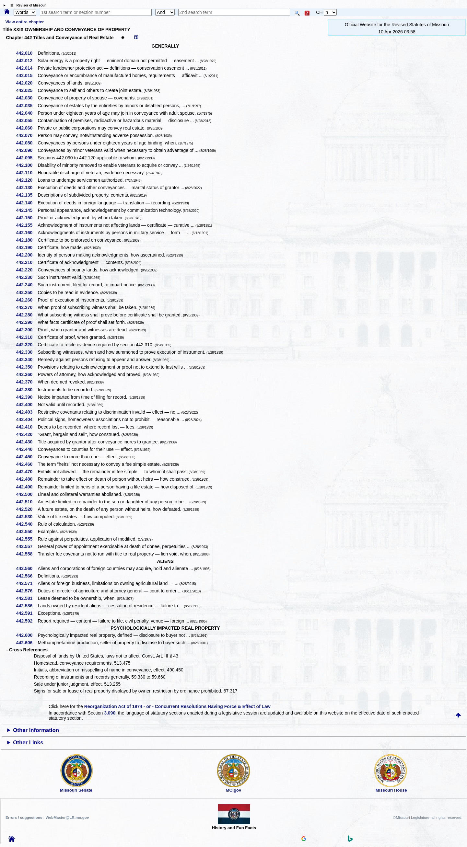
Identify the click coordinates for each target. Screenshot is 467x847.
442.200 (26, 255)
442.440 (26, 449)
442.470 (26, 471)
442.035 (26, 105)
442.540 (26, 524)
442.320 (26, 344)
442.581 (26, 598)
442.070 (26, 135)
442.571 (26, 583)
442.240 (26, 284)
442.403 (26, 412)
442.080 (26, 142)
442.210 (26, 262)
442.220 (26, 269)
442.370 (26, 381)
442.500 (26, 494)
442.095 (26, 157)
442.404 (26, 419)
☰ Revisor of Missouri (27, 5)
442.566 (26, 575)
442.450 (26, 456)
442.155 (26, 225)
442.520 (26, 509)
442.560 (26, 568)
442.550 (26, 531)
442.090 (26, 150)
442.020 (26, 83)
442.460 (26, 464)
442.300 (26, 329)
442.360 (26, 374)
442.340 (26, 359)
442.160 (26, 232)
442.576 (26, 590)
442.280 (26, 314)
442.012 (26, 60)
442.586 (26, 605)
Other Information (36, 730)
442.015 (26, 75)
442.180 (26, 240)
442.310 (26, 337)
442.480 (26, 479)
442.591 (26, 613)
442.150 (26, 217)
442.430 (26, 441)
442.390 (26, 397)
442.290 (26, 322)
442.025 (26, 90)
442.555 (26, 539)
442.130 (26, 187)
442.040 (26, 113)
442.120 (26, 180)
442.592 (26, 621)
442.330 (26, 352)
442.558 (26, 553)
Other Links (28, 742)
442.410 (26, 426)
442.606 (26, 642)
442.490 (26, 486)
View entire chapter (24, 21)
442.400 (26, 404)
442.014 (26, 68)
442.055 (26, 120)
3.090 (109, 712)
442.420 (26, 434)
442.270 (26, 307)
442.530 (26, 516)
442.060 (26, 128)
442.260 (26, 300)
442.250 (26, 292)
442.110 (26, 172)
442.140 (26, 202)
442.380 (26, 389)
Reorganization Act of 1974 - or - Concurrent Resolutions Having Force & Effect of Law (177, 706)
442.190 (26, 247)
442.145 (26, 210)
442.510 (26, 501)
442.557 (26, 546)
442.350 (26, 367)
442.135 (26, 195)
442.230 (26, 277)
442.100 (26, 165)
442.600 (26, 635)
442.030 (26, 97)
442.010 (26, 53)
